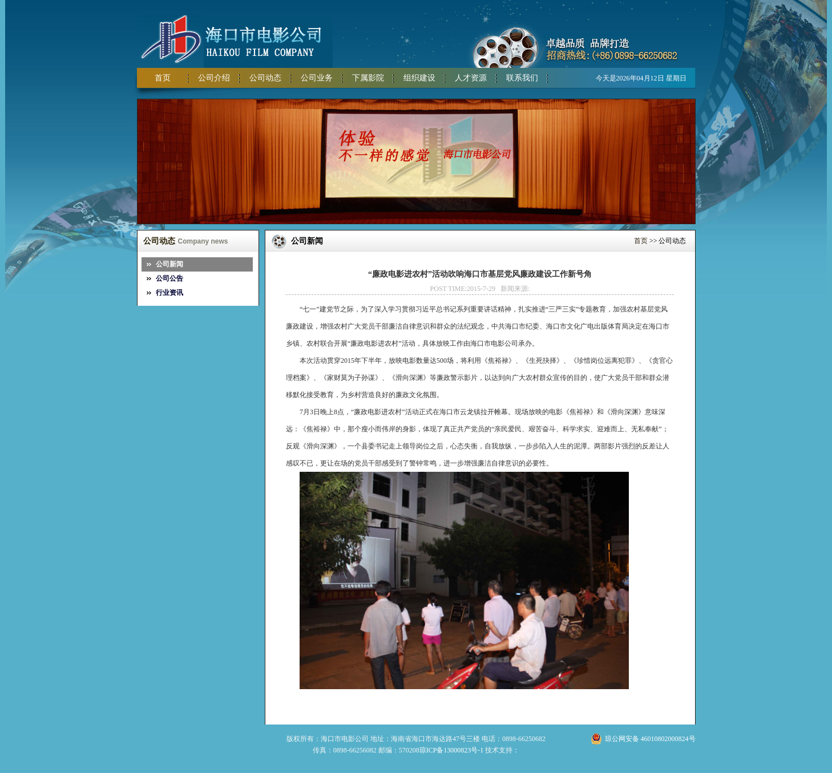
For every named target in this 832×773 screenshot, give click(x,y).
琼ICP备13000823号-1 (451, 750)
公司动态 (265, 78)
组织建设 (419, 78)
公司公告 (169, 278)
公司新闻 (169, 264)
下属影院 (368, 78)
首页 (163, 78)
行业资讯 (169, 293)
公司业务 (317, 78)
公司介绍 (214, 78)
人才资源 (471, 78)
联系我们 (522, 78)
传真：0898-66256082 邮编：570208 (366, 750)
